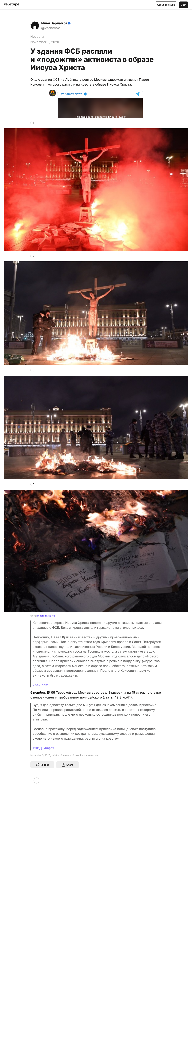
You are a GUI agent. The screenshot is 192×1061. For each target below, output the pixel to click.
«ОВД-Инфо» (43, 748)
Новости (37, 36)
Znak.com (40, 685)
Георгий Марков (46, 615)
